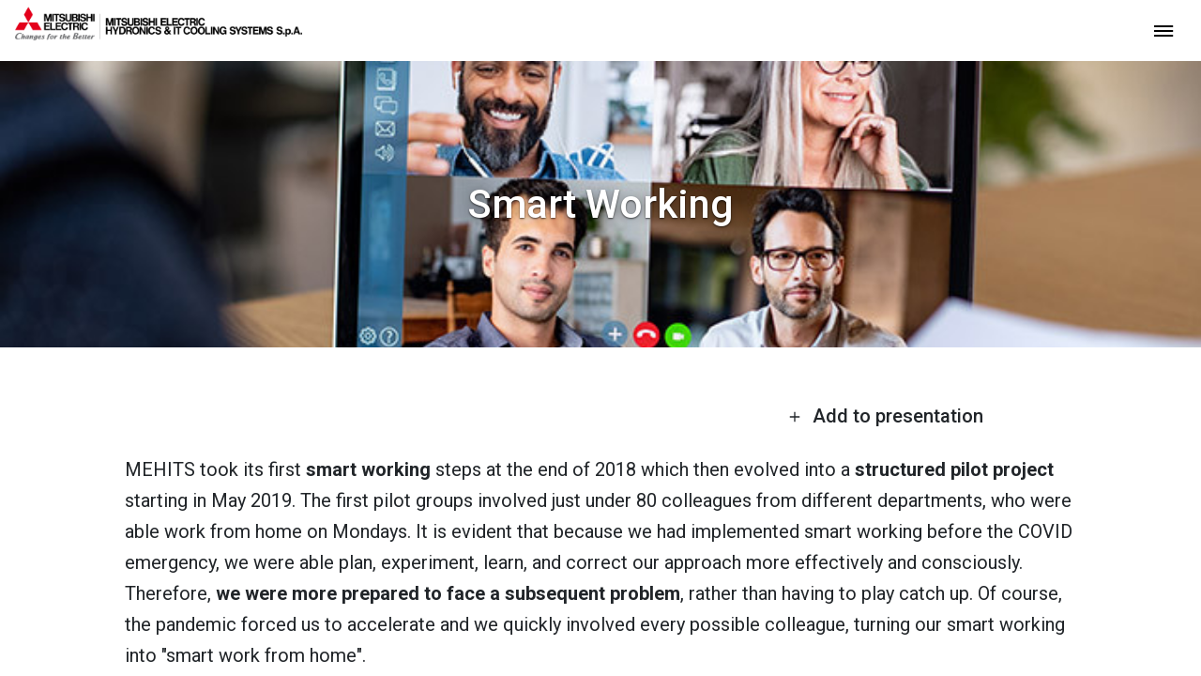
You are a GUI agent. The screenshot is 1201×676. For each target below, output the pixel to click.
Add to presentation (885, 416)
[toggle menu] (1163, 29)
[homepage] (158, 33)
